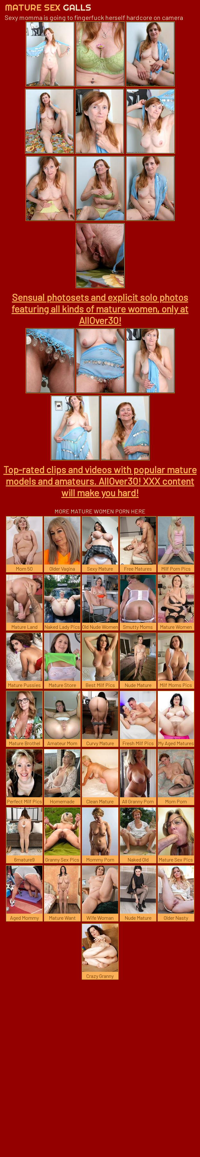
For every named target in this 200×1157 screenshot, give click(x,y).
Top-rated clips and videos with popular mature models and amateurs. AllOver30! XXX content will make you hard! (100, 481)
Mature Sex (48, 7)
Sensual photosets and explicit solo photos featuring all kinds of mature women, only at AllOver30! (100, 308)
